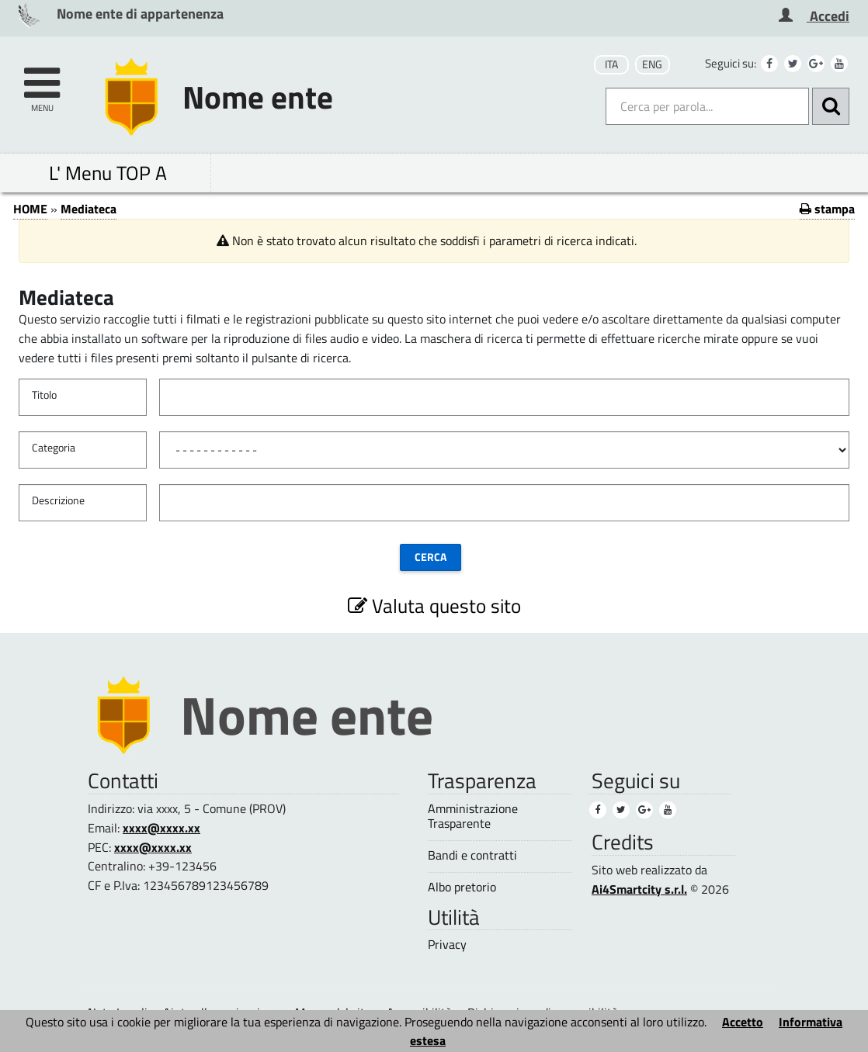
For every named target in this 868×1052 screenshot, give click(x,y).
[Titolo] (504, 397)
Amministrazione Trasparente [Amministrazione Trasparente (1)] (473, 816)
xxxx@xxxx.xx (161, 827)
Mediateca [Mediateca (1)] (88, 208)
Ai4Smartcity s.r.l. (639, 889)
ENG (652, 64)
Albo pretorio (462, 887)
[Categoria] (504, 450)
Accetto (742, 1021)
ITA (611, 64)
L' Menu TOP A (108, 172)
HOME (30, 208)
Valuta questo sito (434, 605)
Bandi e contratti (472, 855)
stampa (827, 208)
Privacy (447, 944)
